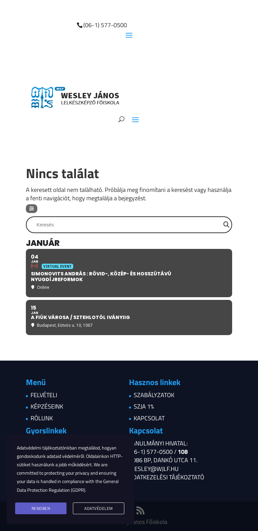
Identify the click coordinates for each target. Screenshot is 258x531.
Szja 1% (144, 406)
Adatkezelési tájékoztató (166, 477)
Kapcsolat (149, 418)
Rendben (41, 508)
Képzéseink (47, 406)
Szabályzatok (154, 395)
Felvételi (44, 395)
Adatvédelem (98, 508)
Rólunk (42, 418)
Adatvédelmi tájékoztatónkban (47, 447)
